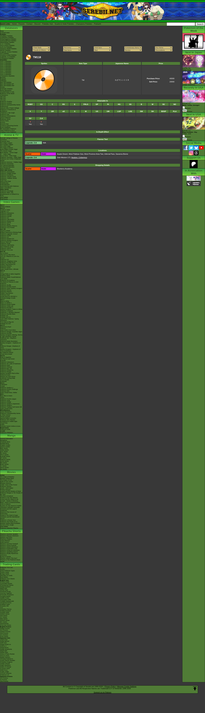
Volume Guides (5, 447)
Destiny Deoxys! (5, 489)
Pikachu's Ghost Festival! (8, 545)
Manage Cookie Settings (126, 687)
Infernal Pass (109, 154)
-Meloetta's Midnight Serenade (10, 507)
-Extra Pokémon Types (7, 571)
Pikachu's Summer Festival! (9, 544)
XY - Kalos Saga (5, 154)
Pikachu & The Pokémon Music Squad (10, 560)
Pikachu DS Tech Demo (7, 376)
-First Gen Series (5, 625)
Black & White (4, 301)
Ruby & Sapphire (5, 357)
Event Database (5, 127)
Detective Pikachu (6, 266)
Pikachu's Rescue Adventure (9, 536)
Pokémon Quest (5, 267)
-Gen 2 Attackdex (5, 63)
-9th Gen (3, 97)
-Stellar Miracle (5, 663)
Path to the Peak (5, 181)
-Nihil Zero (3, 643)
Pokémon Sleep (5, 224)
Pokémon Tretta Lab (6, 306)
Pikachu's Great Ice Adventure (10, 550)
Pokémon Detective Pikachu (9, 528)
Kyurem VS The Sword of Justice (10, 505)
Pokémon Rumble (6, 333)
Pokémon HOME (5, 235)
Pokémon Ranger (5, 372)
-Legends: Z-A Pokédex (7, 57)
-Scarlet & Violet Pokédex (8, 55)
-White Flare (4, 590)
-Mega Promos (5, 628)
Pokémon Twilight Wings (8, 173)
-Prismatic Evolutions (7, 595)
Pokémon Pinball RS (6, 370)
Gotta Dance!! (4, 542)
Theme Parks (4, 121)
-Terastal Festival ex (6, 659)
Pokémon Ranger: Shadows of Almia (10, 346)
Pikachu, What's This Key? (8, 558)
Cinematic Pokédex (6, 89)
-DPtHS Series (5, 620)
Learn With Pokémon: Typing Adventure (9, 319)
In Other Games (5, 415)
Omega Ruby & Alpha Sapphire (10, 274)
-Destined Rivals (5, 591)
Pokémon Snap (5, 400)
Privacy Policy (110, 687)
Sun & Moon (4, 253)
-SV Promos (4, 630)
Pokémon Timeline (6, 101)
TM (83, 80)
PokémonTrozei (5, 375)
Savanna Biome (122, 154)
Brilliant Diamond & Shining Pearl (10, 232)
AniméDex (3, 140)
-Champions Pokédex (7, 58)
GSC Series (4, 451)
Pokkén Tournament (6, 293)
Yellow (2, 397)
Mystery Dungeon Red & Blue (9, 373)
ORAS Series (4, 467)
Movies (11, 472)
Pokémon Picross (5, 290)
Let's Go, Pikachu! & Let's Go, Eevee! (9, 257)
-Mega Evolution (5, 587)
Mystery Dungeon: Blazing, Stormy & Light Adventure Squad (11, 335)
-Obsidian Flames (6, 609)
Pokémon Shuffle (5, 285)
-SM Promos (4, 633)
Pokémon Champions (7, 213)
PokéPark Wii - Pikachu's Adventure (8, 338)
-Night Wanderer (5, 665)
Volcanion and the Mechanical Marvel (9, 517)
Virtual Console (5, 416)
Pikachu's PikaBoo (6, 539)
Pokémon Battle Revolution (9, 341)
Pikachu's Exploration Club (8, 548)
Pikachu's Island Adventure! (9, 547)
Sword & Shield (5, 231)
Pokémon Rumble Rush (7, 263)
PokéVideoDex (5, 184)
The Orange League (6, 144)
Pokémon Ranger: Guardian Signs (11, 331)
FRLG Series (4, 455)
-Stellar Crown (4, 598)
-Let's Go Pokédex (6, 47)
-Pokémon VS (4, 675)
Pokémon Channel (6, 367)
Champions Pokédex (84, 24)
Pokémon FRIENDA (6, 432)
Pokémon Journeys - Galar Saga (10, 157)
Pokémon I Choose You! (8, 520)
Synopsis (186, 137)
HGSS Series (4, 461)
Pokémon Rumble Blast (7, 314)
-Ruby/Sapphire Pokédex (8, 39)
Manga (11, 435)
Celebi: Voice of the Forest (8, 485)
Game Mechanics (5, 90)
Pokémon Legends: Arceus (8, 234)
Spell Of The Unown (6, 481)
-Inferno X (3, 646)
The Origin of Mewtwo (7, 477)
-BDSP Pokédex (5, 50)
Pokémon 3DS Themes (7, 420)
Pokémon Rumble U (6, 307)
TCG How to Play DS (7, 322)
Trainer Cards (4, 572)
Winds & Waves (5, 206)
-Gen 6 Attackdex (5, 69)
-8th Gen (3, 98)
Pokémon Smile (5, 243)
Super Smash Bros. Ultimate (9, 269)
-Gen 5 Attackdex (5, 68)
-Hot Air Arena (4, 655)
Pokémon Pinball (5, 402)
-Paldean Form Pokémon (8, 132)
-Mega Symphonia (6, 649)
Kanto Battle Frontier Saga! (9, 149)
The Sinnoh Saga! (6, 151)
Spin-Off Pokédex (5, 82)
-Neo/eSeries (4, 623)
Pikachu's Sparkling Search (9, 552)
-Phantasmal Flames (6, 585)
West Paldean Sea (76, 154)
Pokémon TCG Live (6, 250)
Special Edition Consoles (8, 418)
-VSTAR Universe (5, 673)
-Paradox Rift (4, 606)
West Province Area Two (93, 154)
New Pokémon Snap (6, 247)
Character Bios (5, 141)
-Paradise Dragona (6, 662)
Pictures (187, 111)
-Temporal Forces (5, 603)
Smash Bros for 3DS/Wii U (8, 296)
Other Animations (5, 188)
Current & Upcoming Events (9, 125)
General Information (6, 438)
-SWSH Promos (5, 631)
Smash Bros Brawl (6, 354)
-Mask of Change (5, 667)
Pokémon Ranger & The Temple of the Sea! (11, 493)
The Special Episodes (7, 165)
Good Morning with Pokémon (9, 186)
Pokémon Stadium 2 (6, 388)
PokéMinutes (4, 183)
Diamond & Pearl (5, 327)
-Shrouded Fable (5, 599)
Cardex (2, 87)
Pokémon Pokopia (6, 215)
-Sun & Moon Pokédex (7, 45)
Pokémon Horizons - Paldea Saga (11, 162)
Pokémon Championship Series (10, 105)
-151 (1, 607)
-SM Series (3, 615)
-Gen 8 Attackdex (5, 73)
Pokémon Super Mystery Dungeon (11, 288)
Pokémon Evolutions (6, 175)
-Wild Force (4, 670)
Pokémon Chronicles (6, 164)
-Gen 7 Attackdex (5, 71)
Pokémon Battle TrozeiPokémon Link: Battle (10, 278)
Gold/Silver (3, 384)
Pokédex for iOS (5, 323)
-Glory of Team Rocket (7, 654)
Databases (11, 28)
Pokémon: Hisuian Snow (8, 176)
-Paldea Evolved (5, 611)
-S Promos (3, 679)
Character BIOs (5, 442)
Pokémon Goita (5, 429)
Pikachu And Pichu (6, 537)
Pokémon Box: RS (6, 368)
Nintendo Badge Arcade (7, 298)
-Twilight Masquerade (7, 601)
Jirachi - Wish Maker (6, 488)
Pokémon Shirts (5, 119)
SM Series (3, 469)
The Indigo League (6, 143)
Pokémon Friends (6, 216)
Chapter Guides (5, 445)
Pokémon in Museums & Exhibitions (8, 110)
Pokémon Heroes (5, 486)
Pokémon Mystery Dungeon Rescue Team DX (9, 241)
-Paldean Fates (5, 604)
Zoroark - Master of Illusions (9, 501)
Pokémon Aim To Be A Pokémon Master (10, 159)
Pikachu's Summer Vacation (9, 534)
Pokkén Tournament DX (7, 264)
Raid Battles (4, 577)
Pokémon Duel (5, 295)
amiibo (2, 424)
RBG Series (4, 448)
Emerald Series (5, 456)
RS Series (3, 453)
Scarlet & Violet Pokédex (64, 24)
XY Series (3, 466)
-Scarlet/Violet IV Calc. (7, 92)
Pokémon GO (4, 218)
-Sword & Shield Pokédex (8, 49)
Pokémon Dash (5, 365)
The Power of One (6, 480)
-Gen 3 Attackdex (5, 65)
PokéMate (3, 381)
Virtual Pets (4, 423)
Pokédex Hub (47, 24)
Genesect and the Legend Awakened (8, 509)
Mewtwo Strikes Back (7, 478)
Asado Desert (62, 154)
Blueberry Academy (64, 169)
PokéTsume (4, 199)
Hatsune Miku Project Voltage (9, 108)
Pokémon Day (4, 114)
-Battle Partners (5, 657)
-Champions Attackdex (7, 76)
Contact (29, 24)
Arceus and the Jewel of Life (9, 499)
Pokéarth (97, 24)
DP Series (3, 458)
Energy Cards (4, 574)
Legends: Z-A (4, 211)
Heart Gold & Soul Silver (8, 330)
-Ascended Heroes (6, 583)
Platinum (3, 328)
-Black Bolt (3, 588)
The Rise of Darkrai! (6, 496)
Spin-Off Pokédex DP (7, 84)
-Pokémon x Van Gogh (7, 113)
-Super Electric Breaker (7, 660)
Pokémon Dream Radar (7, 304)
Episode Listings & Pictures (9, 138)
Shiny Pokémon (5, 168)
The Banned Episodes (7, 167)
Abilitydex (3, 81)
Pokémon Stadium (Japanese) (10, 404)
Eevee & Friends (5, 556)
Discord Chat (4, 124)
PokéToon (3, 180)
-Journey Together (6, 593)
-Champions (4, 95)
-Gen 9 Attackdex (5, 74)
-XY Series (3, 617)
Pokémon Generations (7, 172)
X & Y (2, 272)
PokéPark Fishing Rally (7, 378)
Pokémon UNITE (5, 223)
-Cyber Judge (4, 671)
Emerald (3, 360)
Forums (22, 24)
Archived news (5, 32)
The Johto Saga (5, 146)
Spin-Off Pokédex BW (7, 85)
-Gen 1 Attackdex (5, 61)
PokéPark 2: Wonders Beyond (9, 312)
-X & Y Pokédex (5, 44)
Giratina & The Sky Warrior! (9, 497)
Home (14, 24)
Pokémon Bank (5, 275)
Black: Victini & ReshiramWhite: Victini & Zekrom (10, 503)
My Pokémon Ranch (6, 352)
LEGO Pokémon (5, 117)
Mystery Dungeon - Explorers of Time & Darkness (10, 350)
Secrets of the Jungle (7, 525)
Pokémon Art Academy (7, 280)
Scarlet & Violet (5, 210)
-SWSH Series (4, 614)
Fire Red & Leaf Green (7, 359)
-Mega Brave (4, 647)
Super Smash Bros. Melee (8, 392)
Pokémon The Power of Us (8, 521)
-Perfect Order (4, 582)
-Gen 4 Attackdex (5, 66)
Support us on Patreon (102, 692)
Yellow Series (4, 450)
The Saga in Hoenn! (6, 148)
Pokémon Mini (4, 391)
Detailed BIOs (4, 443)
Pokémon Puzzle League (8, 399)
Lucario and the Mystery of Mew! (10, 491)
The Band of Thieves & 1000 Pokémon (9, 282)
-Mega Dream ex (5, 644)
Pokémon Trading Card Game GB (11, 407)
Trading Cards (11, 564)
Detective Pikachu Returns (8, 226)
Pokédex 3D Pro (5, 317)
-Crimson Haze (5, 668)
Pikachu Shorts (11, 531)
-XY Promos (4, 635)
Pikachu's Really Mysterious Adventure (9, 554)
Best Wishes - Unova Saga (8, 152)
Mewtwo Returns (5, 483)
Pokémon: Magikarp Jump (8, 261)
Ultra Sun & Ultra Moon (7, 255)
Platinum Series (5, 459)
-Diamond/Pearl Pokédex (8, 40)
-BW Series (4, 619)
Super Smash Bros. (6, 408)
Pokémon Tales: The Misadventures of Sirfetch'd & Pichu (9, 194)
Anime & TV (11, 135)
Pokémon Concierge (6, 191)
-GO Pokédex (4, 53)
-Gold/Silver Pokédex (7, 37)
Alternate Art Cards (6, 575)
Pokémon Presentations (8, 116)
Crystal (2, 386)
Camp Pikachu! (5, 540)
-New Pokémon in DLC (7, 130)
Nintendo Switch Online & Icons (10, 426)
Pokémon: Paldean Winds (8, 178)
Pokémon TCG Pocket (7, 227)
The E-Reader (4, 380)
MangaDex (3, 440)
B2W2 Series (4, 464)
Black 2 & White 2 (6, 303)
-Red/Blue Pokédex (6, 36)
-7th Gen (3, 100)
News (2, 31)
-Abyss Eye (4, 639)
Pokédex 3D (4, 315)
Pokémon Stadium (6, 405)
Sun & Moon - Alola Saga (8, 156)
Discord (37, 24)
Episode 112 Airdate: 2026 (189, 132)
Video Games (11, 202)
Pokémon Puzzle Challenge (9, 389)
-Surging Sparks (5, 596)
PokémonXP (4, 106)
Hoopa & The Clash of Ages (9, 515)
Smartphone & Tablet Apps (8, 421)
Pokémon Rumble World (8, 287)
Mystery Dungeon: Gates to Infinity (11, 309)
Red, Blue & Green (6, 396)
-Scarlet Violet (4, 612)
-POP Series (4, 636)
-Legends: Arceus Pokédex (8, 52)
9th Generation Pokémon (8, 129)
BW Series (3, 463)
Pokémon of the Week (7, 93)
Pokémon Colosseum (7, 362)
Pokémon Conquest (6, 311)
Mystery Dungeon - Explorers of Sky (10, 343)
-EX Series (3, 622)
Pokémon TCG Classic (7, 579)
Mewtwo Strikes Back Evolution (10, 523)
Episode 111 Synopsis (191, 106)
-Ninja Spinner (4, 641)
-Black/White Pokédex (7, 42)
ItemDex (3, 77)
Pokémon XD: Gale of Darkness (10, 364)
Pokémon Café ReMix (7, 219)
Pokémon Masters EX (7, 221)
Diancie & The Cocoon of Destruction (8, 512)
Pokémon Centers (6, 103)
